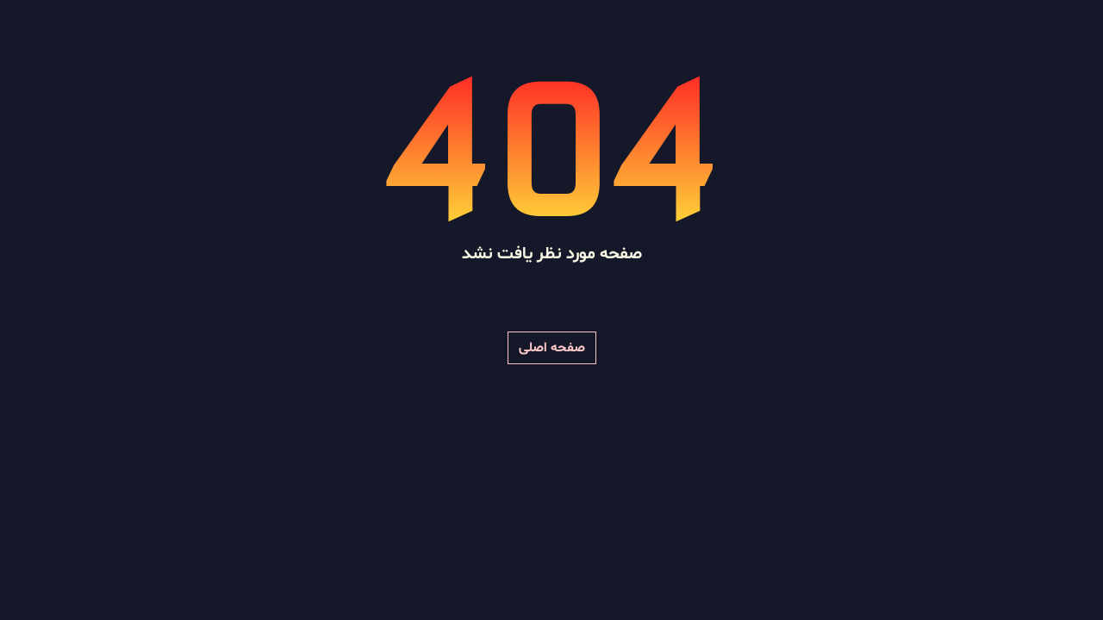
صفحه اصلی (552, 347)
